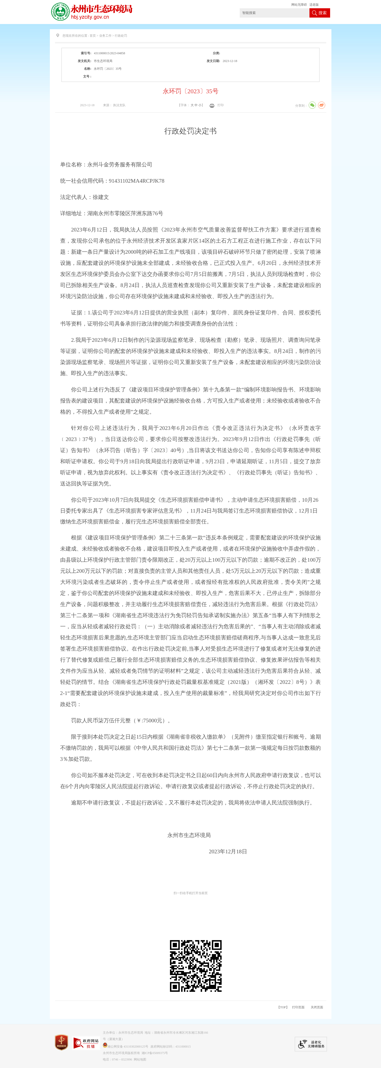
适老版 (314, 4)
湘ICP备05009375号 (155, 1053)
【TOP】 (283, 1007)
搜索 (322, 13)
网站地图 (140, 1059)
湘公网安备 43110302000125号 (126, 1046)
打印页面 (298, 1007)
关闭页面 (317, 1007)
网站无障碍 (299, 4)
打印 (220, 105)
